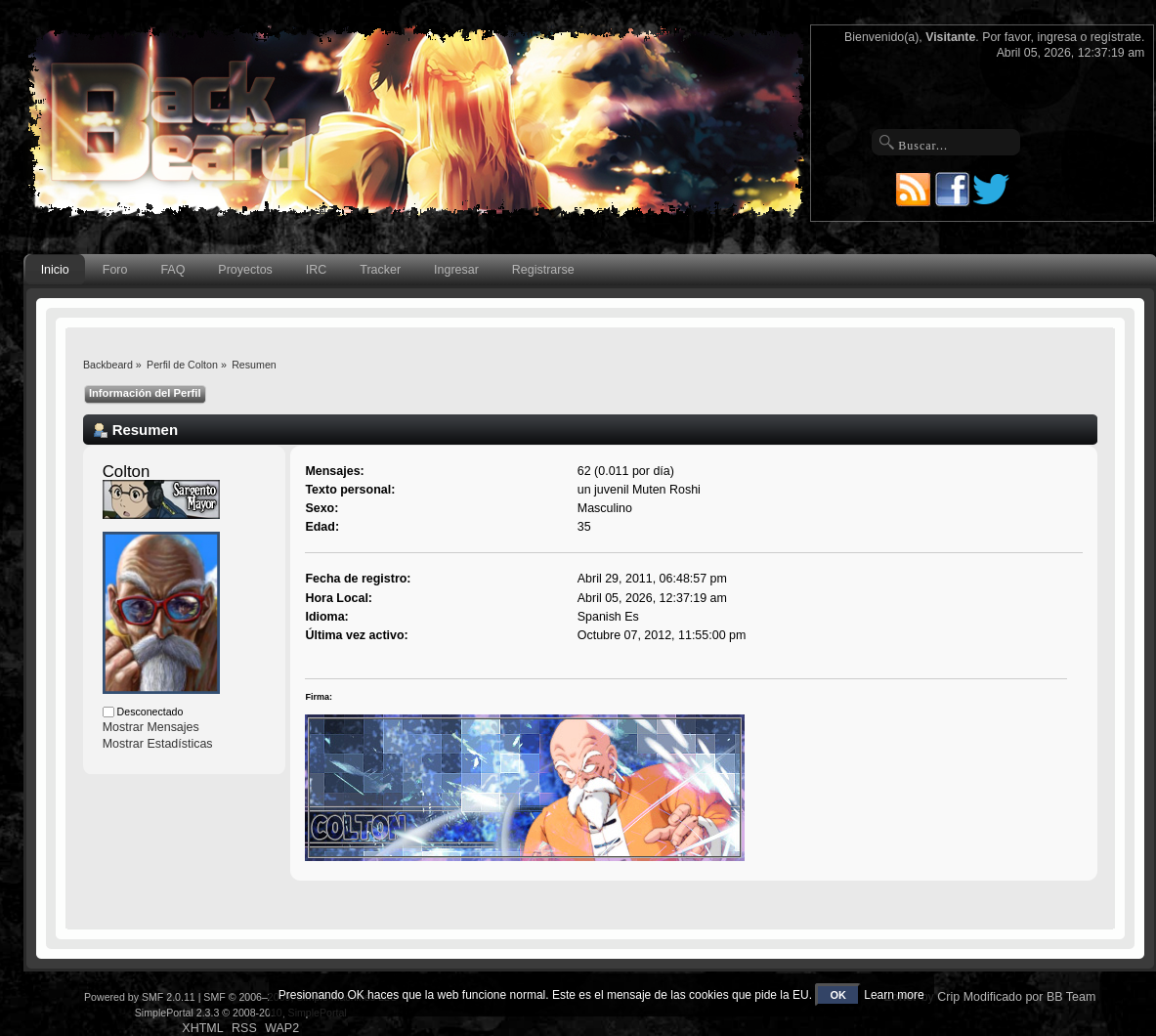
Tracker (380, 270)
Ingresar (456, 270)
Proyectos (245, 270)
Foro (115, 270)
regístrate (1116, 37)
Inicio (55, 270)
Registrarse (543, 270)
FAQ (172, 270)
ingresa (1057, 37)
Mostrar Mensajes (151, 727)
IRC (316, 270)
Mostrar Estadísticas (158, 744)
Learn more (893, 995)
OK (838, 995)
